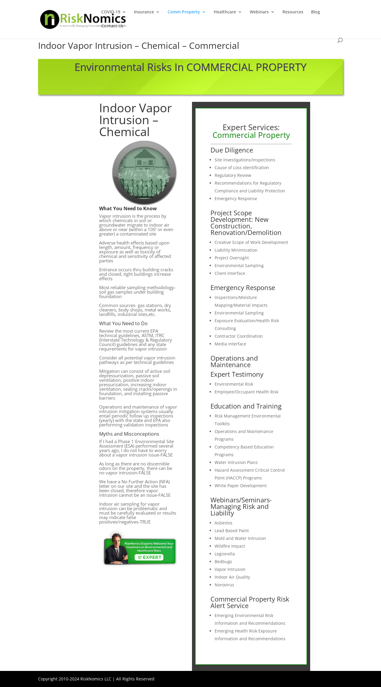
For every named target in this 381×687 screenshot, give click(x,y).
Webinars (259, 12)
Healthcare (225, 12)
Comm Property (184, 12)
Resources (292, 12)
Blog (315, 12)
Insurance (144, 12)
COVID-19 (110, 12)
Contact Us (112, 26)
